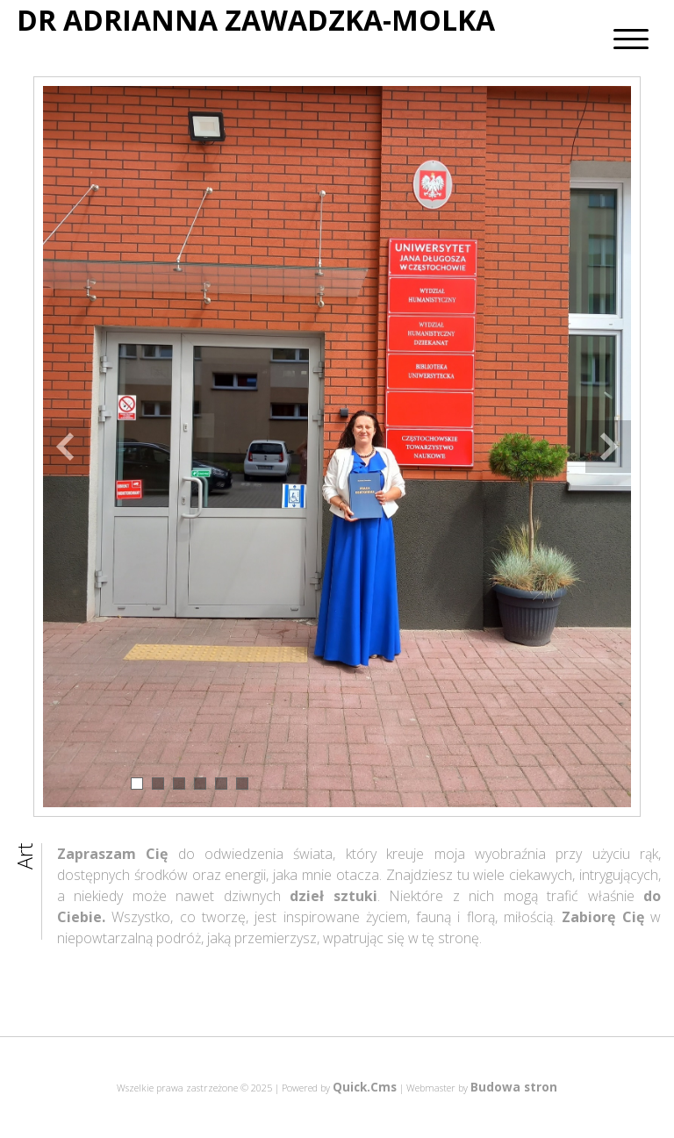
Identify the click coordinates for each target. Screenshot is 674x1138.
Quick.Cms (365, 1086)
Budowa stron (513, 1086)
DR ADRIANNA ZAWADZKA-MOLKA (256, 20)
